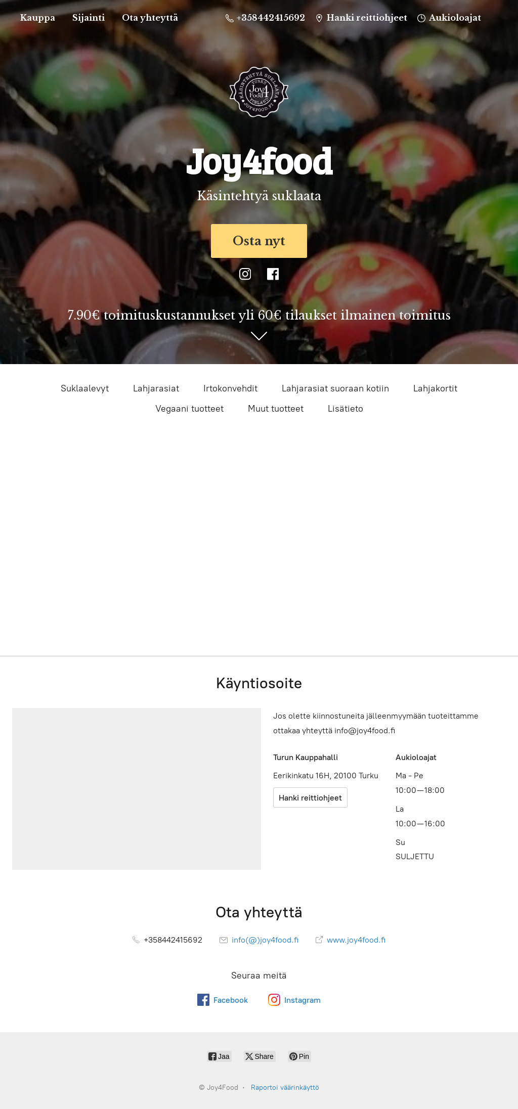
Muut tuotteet (276, 408)
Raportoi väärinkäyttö (285, 1087)
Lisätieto (345, 408)
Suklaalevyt (85, 388)
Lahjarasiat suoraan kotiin (335, 388)
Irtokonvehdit (230, 388)
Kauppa (37, 18)
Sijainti (88, 18)
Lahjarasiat (156, 388)
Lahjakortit (435, 388)
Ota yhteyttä (150, 18)
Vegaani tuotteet (189, 408)
